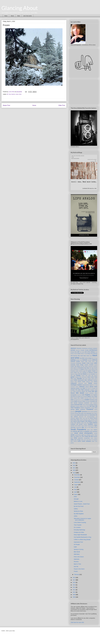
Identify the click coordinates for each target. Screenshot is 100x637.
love (74, 396)
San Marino (88, 421)
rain (72, 416)
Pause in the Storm (79, 569)
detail (72, 367)
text (72, 436)
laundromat (78, 391)
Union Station (94, 438)
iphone (87, 386)
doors (72, 369)
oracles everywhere (85, 407)
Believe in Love (78, 501)
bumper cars (79, 360)
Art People (77, 544)
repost (77, 418)
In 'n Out (95, 384)
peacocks (73, 411)
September (77, 482)
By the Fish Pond (78, 506)
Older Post (61, 105)
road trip (87, 418)
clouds (84, 363)
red (96, 416)
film (79, 374)
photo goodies (94, 411)
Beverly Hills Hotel (78, 355)
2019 (74, 472)
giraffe (74, 378)
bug (96, 358)
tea (85, 434)
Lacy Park (81, 390)
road (84, 418)
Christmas (78, 363)
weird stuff (86, 439)
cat (96, 361)
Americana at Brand (87, 348)
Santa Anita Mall (85, 422)
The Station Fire (77, 436)
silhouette (73, 427)
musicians (86, 403)
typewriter (80, 438)
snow (17, 94)
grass (96, 378)
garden (73, 377)
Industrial (73, 386)
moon (75, 401)
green (72, 380)
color (95, 363)
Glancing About (19, 8)
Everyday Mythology (79, 530)
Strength (76, 499)
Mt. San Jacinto (11, 94)
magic (92, 396)
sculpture (73, 424)
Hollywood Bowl (82, 383)
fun (92, 375)
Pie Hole (81, 413)
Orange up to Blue (79, 532)
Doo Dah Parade (93, 367)
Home (5, 15)
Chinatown (73, 363)
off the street (86, 406)
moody (72, 401)
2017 (74, 580)
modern (87, 400)
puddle (85, 415)
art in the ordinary (90, 352)
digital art (76, 367)
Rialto (81, 418)
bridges (90, 358)
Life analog (88, 391)
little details (80, 393)
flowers (85, 374)
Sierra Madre (78, 425)
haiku (85, 380)
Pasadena (89, 409)
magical (75, 398)
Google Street (91, 378)
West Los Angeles (93, 439)
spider (88, 429)
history (95, 381)
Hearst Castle (81, 381)
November (77, 477)
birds (88, 355)
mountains (92, 401)
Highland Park (89, 381)
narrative (95, 402)
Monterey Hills (93, 399)
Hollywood (74, 383)
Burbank (85, 360)
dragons (82, 369)
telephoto (89, 434)
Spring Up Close (78, 511)
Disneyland (81, 367)
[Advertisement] (84, 91)
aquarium (78, 350)
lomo (96, 393)
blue (81, 358)
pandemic (82, 409)
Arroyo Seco (74, 352)
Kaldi (81, 388)
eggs (84, 370)
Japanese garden (75, 388)
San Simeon (77, 422)
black (91, 355)
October (76, 479)
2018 (74, 577)
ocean (81, 406)
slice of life (87, 427)
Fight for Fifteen (74, 374)
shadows (90, 424)
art (78, 352)
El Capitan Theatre (91, 371)
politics (95, 413)
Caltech (82, 361)
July (75, 487)
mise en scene (81, 399)
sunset (72, 434)
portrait (81, 415)
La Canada (92, 388)
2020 (74, 470)
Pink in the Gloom (79, 556)
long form (79, 394)
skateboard (78, 427)
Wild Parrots (74, 441)
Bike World (77, 552)
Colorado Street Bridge (77, 364)
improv (91, 385)
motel (83, 401)
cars (86, 361)
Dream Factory (88, 369)
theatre (95, 436)
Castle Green (91, 361)
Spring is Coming (78, 549)
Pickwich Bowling (74, 413)
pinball (85, 413)
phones (88, 411)
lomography (74, 395)
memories (86, 398)
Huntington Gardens (76, 385)
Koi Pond (88, 388)
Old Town (92, 406)
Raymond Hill (82, 416)
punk (88, 415)
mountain (87, 401)
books (86, 358)
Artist (75, 496)
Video (18, 15)
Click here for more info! (77, 622)
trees (20, 94)
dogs (88, 367)
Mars (79, 398)
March (76, 494)
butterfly (89, 360)
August (76, 484)
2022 (74, 465)
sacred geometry (84, 419)
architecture (93, 350)
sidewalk (73, 425)
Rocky (91, 418)
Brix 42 (93, 358)
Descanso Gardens (92, 366)
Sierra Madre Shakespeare (87, 425)
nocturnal (76, 404)
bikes (84, 355)
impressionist (85, 385)
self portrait (79, 424)
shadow (85, 424)
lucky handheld (83, 396)
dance (78, 366)
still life (75, 431)
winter (93, 441)
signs (95, 425)
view (75, 439)
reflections (73, 418)
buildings (73, 360)
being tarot (90, 353)
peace (95, 409)
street (76, 433)
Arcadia (87, 350)
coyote (95, 364)
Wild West (76, 554)
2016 (74, 582)
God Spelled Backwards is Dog (82, 537)
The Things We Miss (87, 436)
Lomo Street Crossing (80, 522)
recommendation (90, 416)
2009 (74, 594)
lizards (86, 393)
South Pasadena (78, 429)
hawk (75, 381)
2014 (74, 585)
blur (83, 358)
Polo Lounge (73, 415)
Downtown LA (77, 369)
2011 (74, 589)
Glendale (79, 378)
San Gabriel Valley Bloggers (78, 421)
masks (82, 398)
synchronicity (78, 434)
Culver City (73, 366)
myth (91, 402)
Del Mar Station (84, 366)
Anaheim (95, 348)
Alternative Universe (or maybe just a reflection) (82, 519)
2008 (74, 597)
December (77, 475)
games (95, 375)
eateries (81, 370)
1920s (75, 516)
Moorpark (80, 401)
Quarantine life (93, 415)
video (72, 439)
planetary (89, 413)
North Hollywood (86, 404)
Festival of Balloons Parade (89, 372)
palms (77, 409)
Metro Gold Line (93, 398)
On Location (77, 527)
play (93, 413)
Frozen (76, 571)
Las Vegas (73, 391)
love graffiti (77, 396)
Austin (75, 353)
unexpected (87, 438)
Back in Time (77, 564)
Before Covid (84, 353)
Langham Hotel (93, 389)
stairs (92, 429)
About (12, 15)
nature (72, 404)
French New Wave (86, 375)
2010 (74, 592)
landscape (86, 390)
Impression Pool (78, 542)
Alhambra (79, 348)
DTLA (93, 369)
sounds (95, 427)
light (93, 391)
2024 (74, 463)
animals (73, 350)
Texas (96, 434)
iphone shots (93, 386)
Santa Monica (93, 422)
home (90, 383)
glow (84, 378)
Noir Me (76, 566)
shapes (95, 424)
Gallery (76, 508)
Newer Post (6, 105)
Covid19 (91, 364)
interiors (82, 386)
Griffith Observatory (79, 380)
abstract (73, 348)
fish (81, 374)
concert (86, 364)
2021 (74, 468)
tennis (92, 434)
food (90, 374)
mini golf (76, 399)
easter (77, 370)
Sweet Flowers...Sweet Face (82, 504)
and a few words (27, 15)
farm (81, 372)
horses (95, 383)
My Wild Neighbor (79, 513)
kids (84, 388)
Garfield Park (78, 377)
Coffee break (89, 363)
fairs (78, 372)
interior (77, 386)
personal (84, 411)
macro (89, 396)
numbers (77, 406)
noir (81, 404)
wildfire (79, 441)
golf (86, 378)
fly (87, 374)
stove (72, 433)
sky (83, 427)
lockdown (91, 393)
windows (88, 441)
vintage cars (80, 439)
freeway (78, 375)
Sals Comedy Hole (92, 419)
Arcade (82, 350)
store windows (93, 431)
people (78, 411)
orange (92, 407)
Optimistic (76, 559)
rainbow (76, 416)
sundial (95, 433)
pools (78, 415)
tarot (83, 434)
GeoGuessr (84, 377)
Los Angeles (86, 395)
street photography (86, 433)
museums (80, 403)
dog (85, 367)
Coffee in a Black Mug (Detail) (82, 539)
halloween (90, 380)
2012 (74, 587)
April (75, 492)
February (76, 574)
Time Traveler (77, 525)
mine (72, 399)
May (75, 489)
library (83, 391)
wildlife (83, 441)
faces (75, 372)
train (72, 438)
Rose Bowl (76, 419)
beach (78, 353)
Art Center (82, 352)
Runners (76, 561)
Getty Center (90, 377)
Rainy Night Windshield (80, 534)
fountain (93, 374)
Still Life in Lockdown (83, 431)
